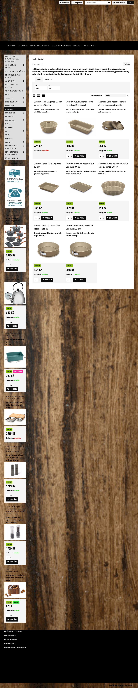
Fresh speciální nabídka (11, 86)
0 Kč (130, 3)
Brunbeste (15, 120)
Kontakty (77, 46)
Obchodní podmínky (61, 46)
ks (69, 156)
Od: (41, 87)
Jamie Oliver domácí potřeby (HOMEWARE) (15, 59)
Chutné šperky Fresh (14, 91)
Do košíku (79, 156)
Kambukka (15, 105)
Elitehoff (9, 127)
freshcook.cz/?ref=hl (15, 163)
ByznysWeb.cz (128, 685)
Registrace (77, 3)
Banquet (15, 142)
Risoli (15, 94)
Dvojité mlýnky (11, 158)
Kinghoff (9, 116)
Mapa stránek (90, 46)
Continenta (15, 81)
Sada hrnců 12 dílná (12, 212)
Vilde (7, 135)
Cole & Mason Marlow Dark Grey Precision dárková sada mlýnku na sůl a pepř (14, 449)
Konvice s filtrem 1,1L (11, 276)
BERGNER (8, 138)
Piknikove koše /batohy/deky (15, 147)
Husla (7, 124)
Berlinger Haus (15, 102)
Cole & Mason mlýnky (15, 66)
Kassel (15, 131)
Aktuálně (11, 46)
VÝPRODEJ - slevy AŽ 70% (15, 71)
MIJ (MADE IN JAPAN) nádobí (12, 76)
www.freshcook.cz (10, 643)
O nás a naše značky (39, 46)
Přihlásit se (64, 3)
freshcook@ (8, 635)
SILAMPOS (15, 98)
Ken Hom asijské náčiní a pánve (15, 153)
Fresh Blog (23, 46)
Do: (54, 87)
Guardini (9, 109)
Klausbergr (15, 113)
